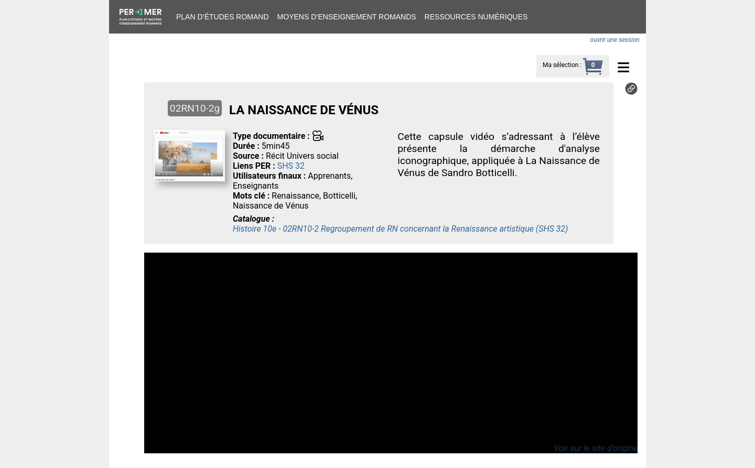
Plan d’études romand (222, 17)
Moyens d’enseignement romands (346, 17)
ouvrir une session (615, 39)
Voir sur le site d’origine (596, 448)
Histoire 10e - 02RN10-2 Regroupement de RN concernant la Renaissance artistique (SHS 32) (400, 229)
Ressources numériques (476, 17)
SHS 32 (291, 166)
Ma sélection (560, 65)
